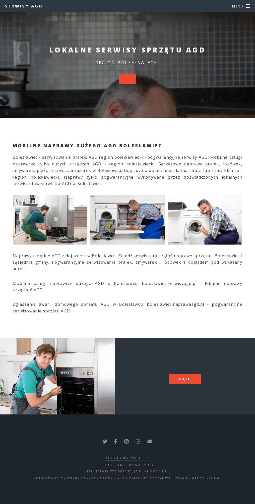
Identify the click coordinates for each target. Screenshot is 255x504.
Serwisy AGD (24, 6)
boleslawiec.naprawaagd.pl (175, 304)
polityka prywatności (130, 464)
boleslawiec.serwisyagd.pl (169, 283)
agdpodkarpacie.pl (128, 458)
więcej (185, 379)
